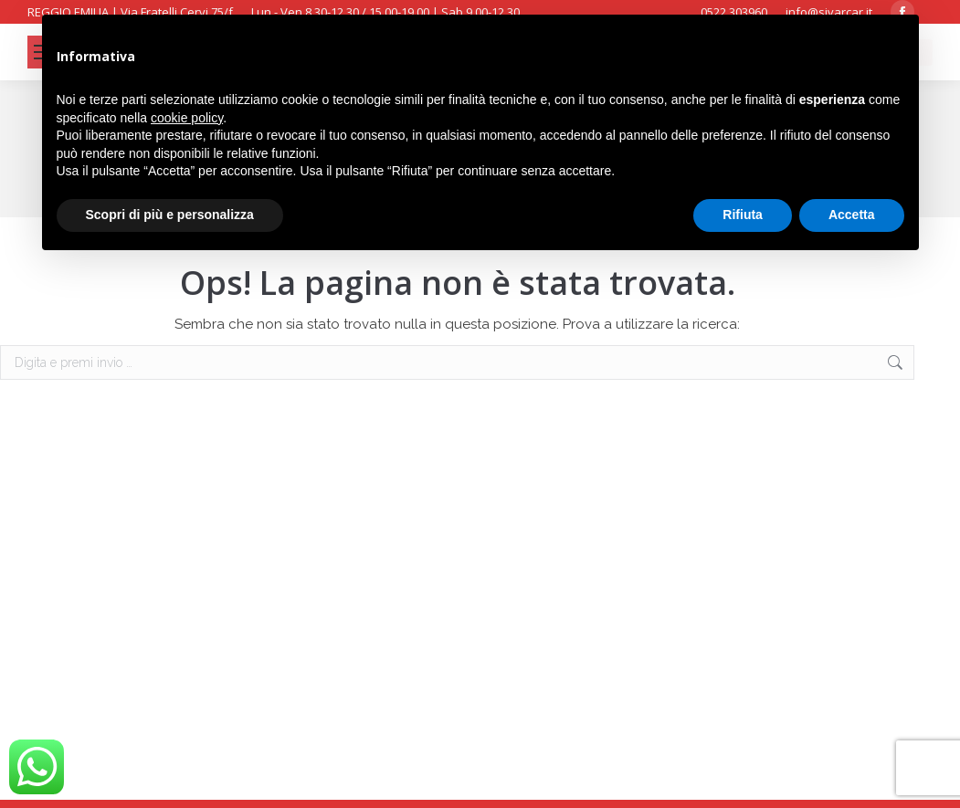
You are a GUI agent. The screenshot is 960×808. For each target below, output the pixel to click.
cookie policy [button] (187, 117)
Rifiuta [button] (743, 214)
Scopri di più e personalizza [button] (170, 214)
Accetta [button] (851, 214)
